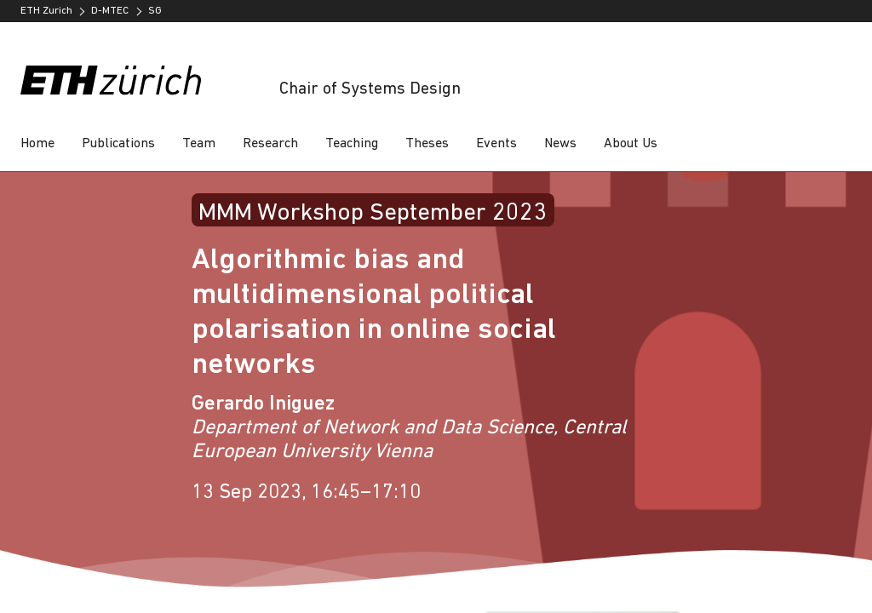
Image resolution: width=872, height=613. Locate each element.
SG (155, 11)
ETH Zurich (46, 11)
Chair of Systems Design (370, 89)
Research (270, 144)
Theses (427, 144)
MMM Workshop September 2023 (372, 212)
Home (37, 144)
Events (496, 144)
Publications (118, 144)
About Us (630, 144)
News (560, 144)
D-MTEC (110, 11)
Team (198, 144)
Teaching (351, 144)
